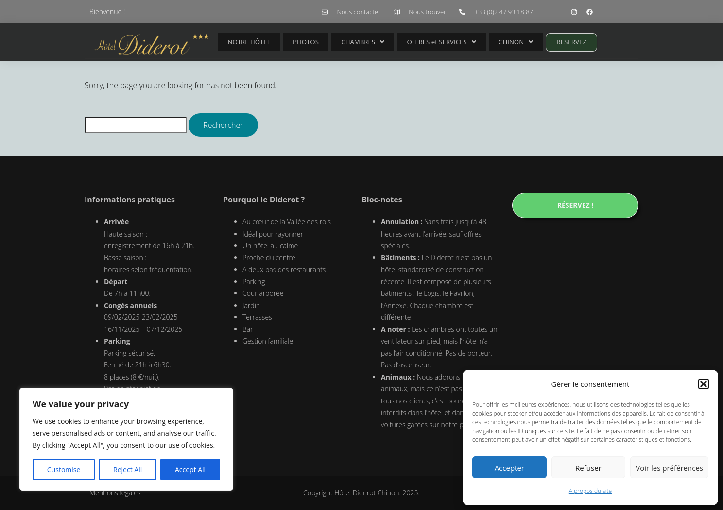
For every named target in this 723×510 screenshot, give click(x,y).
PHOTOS (295, 42)
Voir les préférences (669, 468)
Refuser (588, 468)
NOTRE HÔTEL (246, 42)
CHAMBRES (344, 42)
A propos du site (590, 491)
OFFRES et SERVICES (417, 42)
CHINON (486, 42)
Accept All (190, 469)
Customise (64, 469)
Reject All (127, 469)
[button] (703, 384)
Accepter (509, 468)
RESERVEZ (536, 42)
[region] (126, 439)
